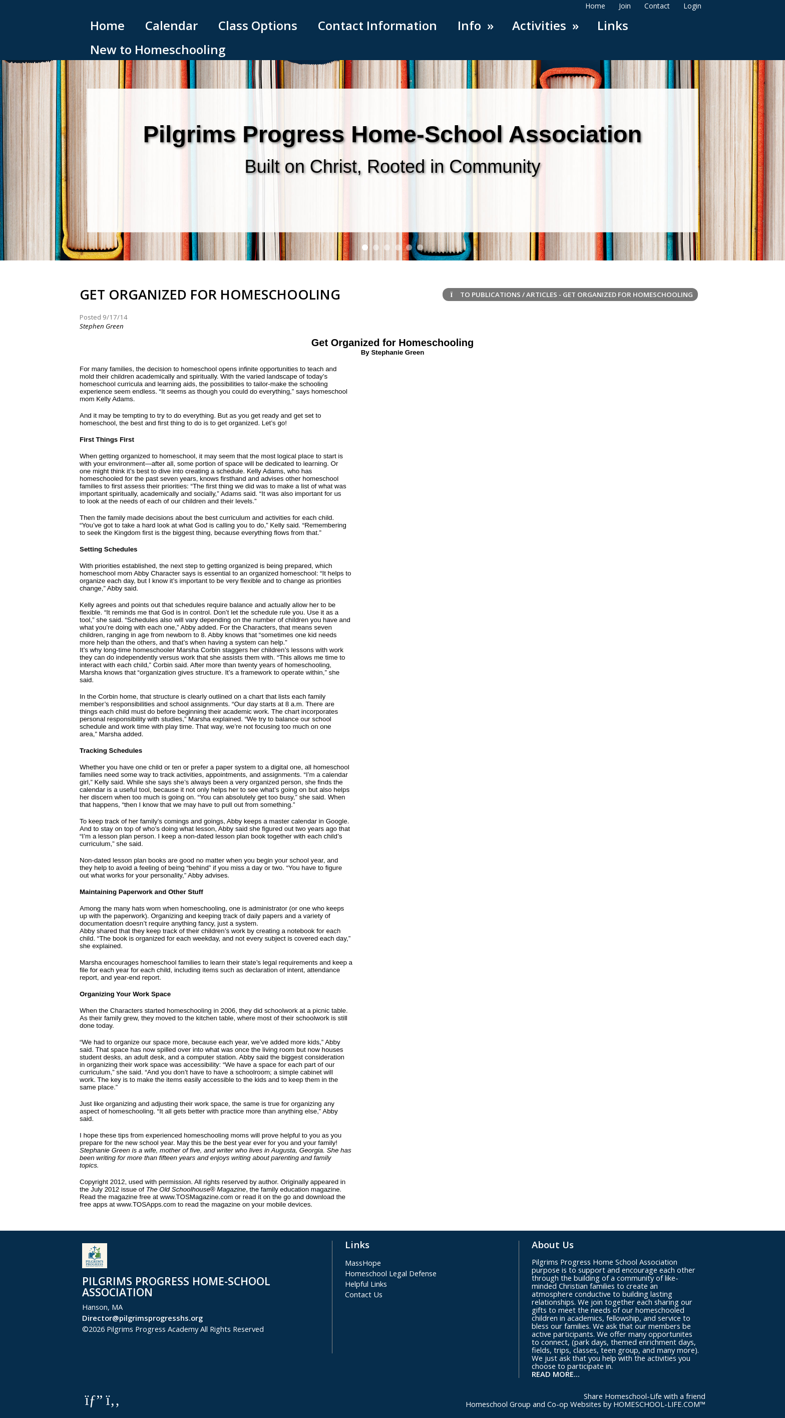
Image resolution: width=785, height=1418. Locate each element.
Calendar (171, 25)
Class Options (257, 25)
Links (612, 25)
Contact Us (363, 1294)
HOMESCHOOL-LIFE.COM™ (659, 1404)
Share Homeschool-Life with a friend (644, 1396)
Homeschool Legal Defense (391, 1273)
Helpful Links (366, 1284)
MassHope (363, 1263)
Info (477, 25)
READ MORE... (556, 1374)
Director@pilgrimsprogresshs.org (142, 1318)
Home (107, 25)
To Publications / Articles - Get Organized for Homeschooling (570, 294)
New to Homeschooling (157, 49)
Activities (547, 25)
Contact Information (377, 25)
